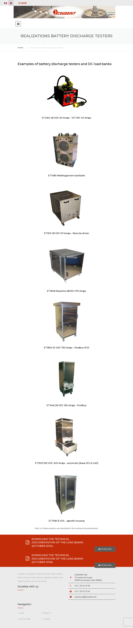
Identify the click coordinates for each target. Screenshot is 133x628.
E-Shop (23, 3)
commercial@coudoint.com (85, 597)
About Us (47, 613)
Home (20, 47)
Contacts (46, 619)
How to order (25, 619)
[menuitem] (5, 3)
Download (105, 549)
